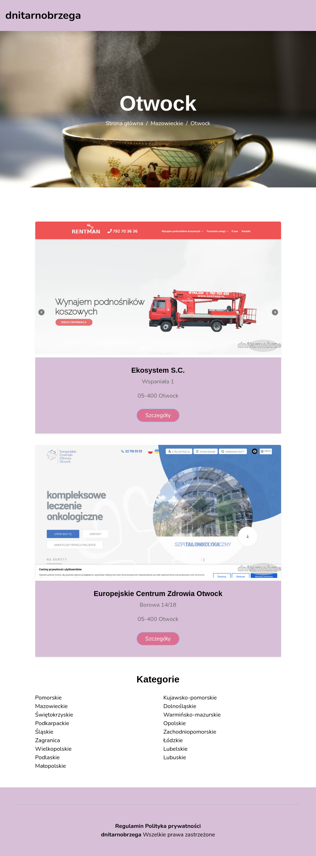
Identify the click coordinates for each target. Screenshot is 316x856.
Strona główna (124, 123)
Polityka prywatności (173, 826)
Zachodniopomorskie (190, 732)
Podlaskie (47, 757)
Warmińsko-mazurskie (192, 715)
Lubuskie (175, 757)
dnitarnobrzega (121, 835)
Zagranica (47, 740)
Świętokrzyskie (54, 715)
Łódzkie (173, 740)
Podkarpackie (52, 723)
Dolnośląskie (180, 706)
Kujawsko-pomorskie (190, 698)
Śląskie (44, 732)
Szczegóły (158, 415)
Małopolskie (50, 766)
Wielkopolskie (53, 749)
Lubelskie (176, 749)
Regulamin (129, 826)
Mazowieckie (167, 123)
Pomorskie (48, 698)
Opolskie (175, 723)
